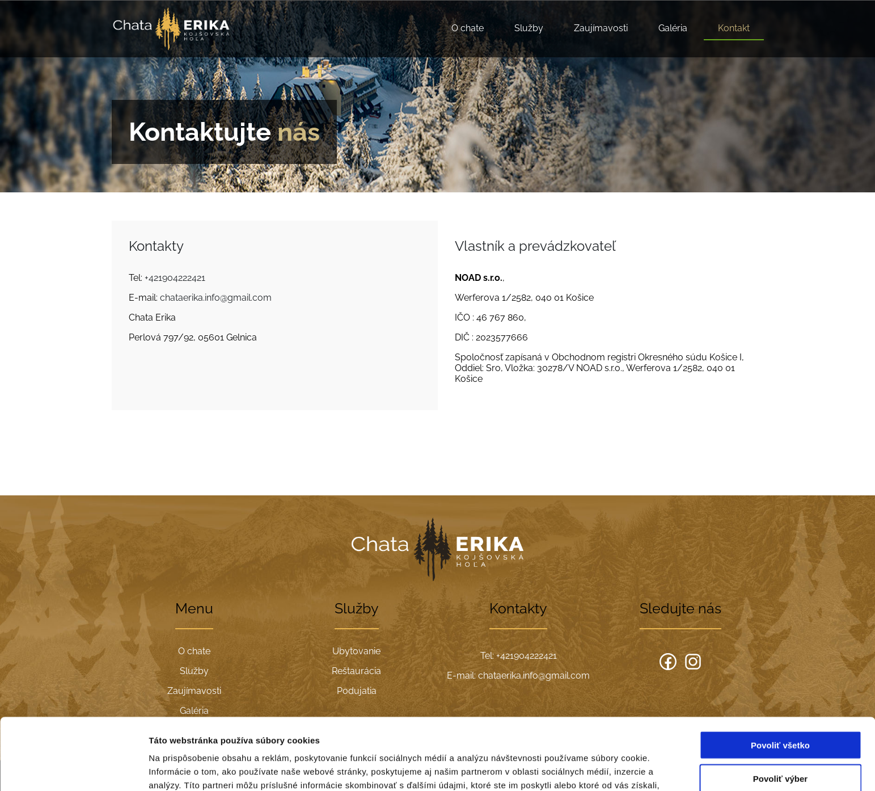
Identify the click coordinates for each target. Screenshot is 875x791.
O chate (467, 28)
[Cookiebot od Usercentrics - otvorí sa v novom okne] (73, 768)
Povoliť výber (780, 711)
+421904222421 (175, 277)
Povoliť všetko (780, 678)
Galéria (672, 28)
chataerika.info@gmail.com (216, 297)
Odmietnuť (780, 744)
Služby (528, 28)
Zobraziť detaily (592, 768)
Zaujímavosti (601, 28)
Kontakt (734, 28)
